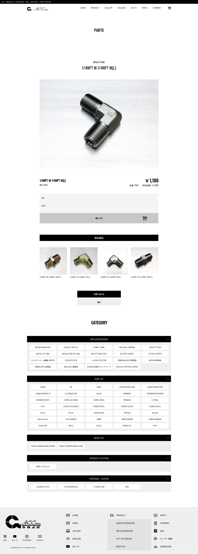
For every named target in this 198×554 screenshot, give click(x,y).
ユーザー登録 (162, 538)
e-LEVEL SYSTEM (99, 360)
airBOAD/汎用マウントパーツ (99, 366)
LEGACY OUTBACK (71, 406)
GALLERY (108, 8)
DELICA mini (43, 419)
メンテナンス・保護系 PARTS (43, 360)
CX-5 (43, 406)
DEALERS (122, 8)
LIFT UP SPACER (124, 538)
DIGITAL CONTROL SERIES (127, 366)
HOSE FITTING (155, 347)
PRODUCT (95, 8)
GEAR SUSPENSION (125, 523)
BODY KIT (121, 546)
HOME (71, 515)
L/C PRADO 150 (71, 393)
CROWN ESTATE (43, 400)
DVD (127, 486)
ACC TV (72, 546)
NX (71, 387)
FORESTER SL (99, 406)
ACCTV (134, 8)
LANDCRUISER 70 (43, 393)
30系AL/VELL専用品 (43, 366)
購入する (99, 218)
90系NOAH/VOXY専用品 (127, 360)
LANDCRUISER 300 (127, 387)
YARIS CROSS (99, 400)
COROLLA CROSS (71, 400)
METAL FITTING (42, 353)
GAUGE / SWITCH (71, 347)
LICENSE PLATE (42, 486)
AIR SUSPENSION (124, 530)
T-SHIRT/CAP (99, 486)
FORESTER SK (127, 406)
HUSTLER (43, 425)
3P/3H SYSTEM (71, 360)
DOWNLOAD (162, 546)
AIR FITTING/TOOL (99, 353)
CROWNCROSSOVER (155, 393)
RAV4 (99, 387)
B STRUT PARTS (127, 353)
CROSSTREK (99, 413)
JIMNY (98, 419)
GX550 (43, 387)
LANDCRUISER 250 (155, 387)
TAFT (155, 425)
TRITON (127, 413)
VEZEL (99, 425)
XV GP (71, 413)
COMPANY (157, 8)
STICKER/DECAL (71, 486)
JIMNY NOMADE (155, 419)
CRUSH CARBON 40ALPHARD (43, 446)
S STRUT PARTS (155, 353)
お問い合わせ (99, 294)
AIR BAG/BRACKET (43, 347)
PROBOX (127, 400)
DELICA (155, 413)
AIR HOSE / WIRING (127, 347)
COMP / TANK (98, 347)
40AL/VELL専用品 (71, 366)
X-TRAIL (155, 400)
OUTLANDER (71, 419)
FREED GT (127, 425)
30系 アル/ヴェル (43, 466)
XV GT (42, 413)
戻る (99, 302)
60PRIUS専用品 (155, 360)
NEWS (83, 8)
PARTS (144, 8)
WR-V (71, 425)
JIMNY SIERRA (127, 419)
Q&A (158, 530)
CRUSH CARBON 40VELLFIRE (71, 446)
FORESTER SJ (155, 406)
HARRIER (127, 393)
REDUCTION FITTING (71, 353)
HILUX (99, 393)
